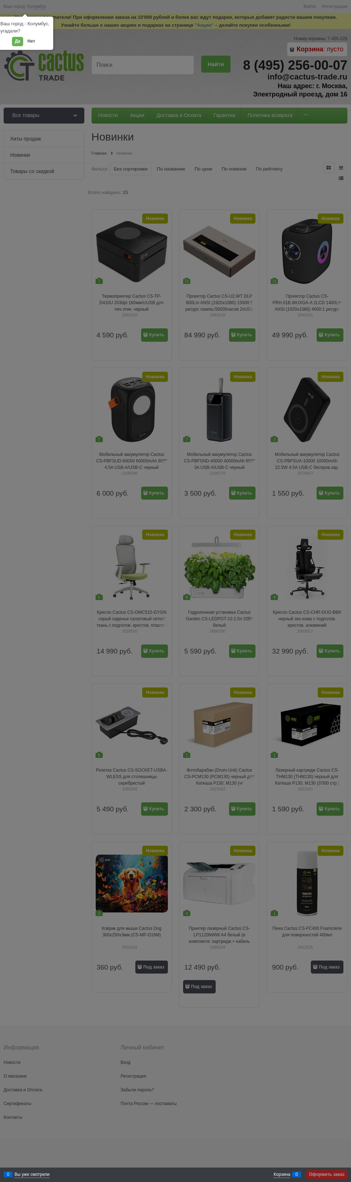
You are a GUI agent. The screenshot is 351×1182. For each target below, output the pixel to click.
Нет (31, 41)
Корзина (282, 1174)
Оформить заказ (326, 1174)
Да (17, 41)
